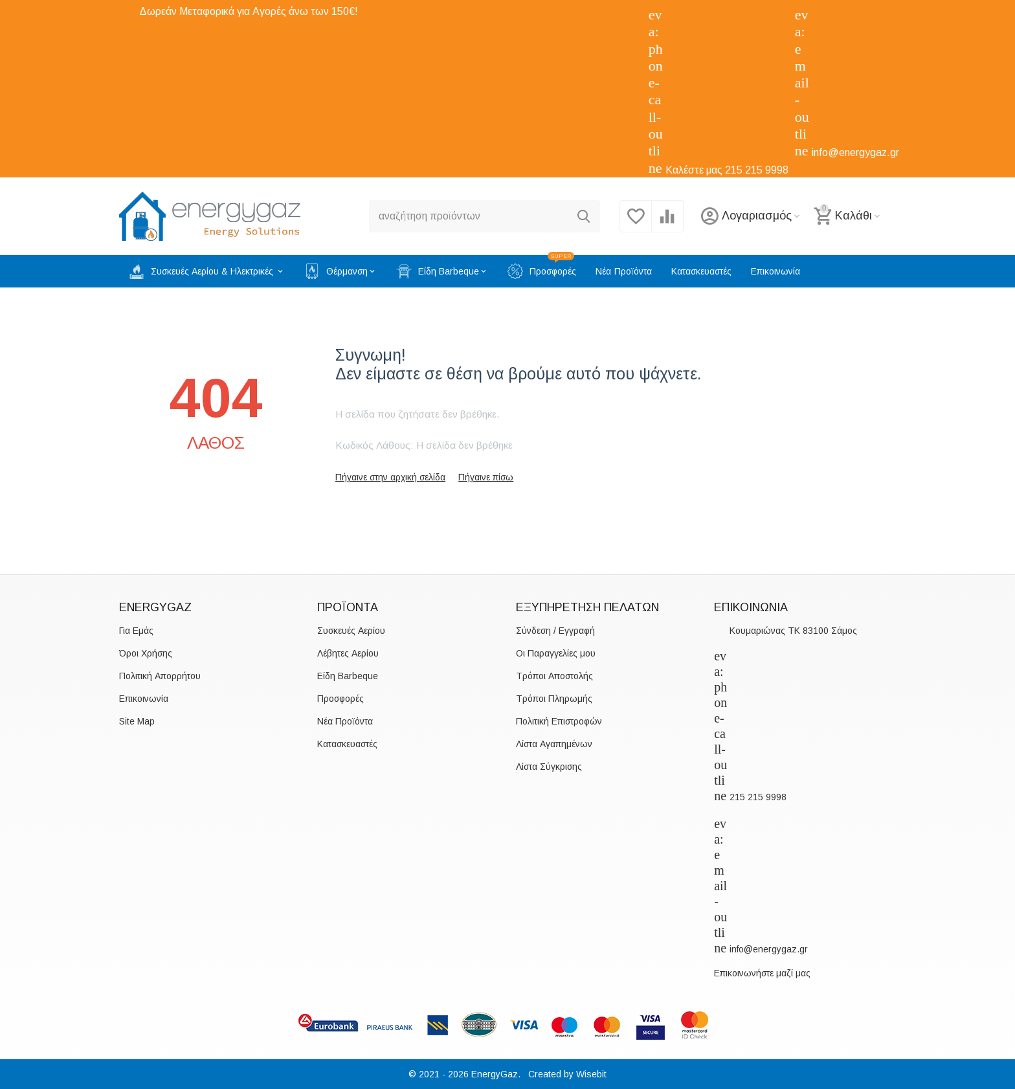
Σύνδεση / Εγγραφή (555, 630)
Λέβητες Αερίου (348, 653)
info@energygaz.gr (855, 152)
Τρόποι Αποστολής (554, 676)
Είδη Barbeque (347, 676)
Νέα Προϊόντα (345, 721)
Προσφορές (340, 698)
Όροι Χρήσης (145, 653)
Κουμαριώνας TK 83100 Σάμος (793, 630)
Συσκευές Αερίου (351, 630)
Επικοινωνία (143, 698)
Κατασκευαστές (347, 744)
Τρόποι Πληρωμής (554, 698)
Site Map (137, 721)
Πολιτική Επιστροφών (559, 721)
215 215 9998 (756, 169)
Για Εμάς (136, 630)
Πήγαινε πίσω (485, 477)
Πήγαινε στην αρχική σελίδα (390, 477)
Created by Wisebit (567, 1074)
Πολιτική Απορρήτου (160, 676)
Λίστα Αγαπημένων (554, 744)
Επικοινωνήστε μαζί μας (762, 973)
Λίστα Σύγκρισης (549, 766)
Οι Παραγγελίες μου (556, 653)
